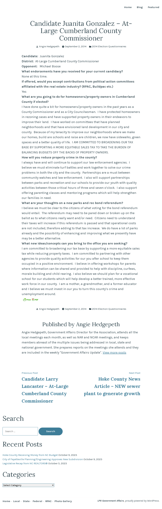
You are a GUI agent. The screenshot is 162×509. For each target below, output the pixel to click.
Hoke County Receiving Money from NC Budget (30, 455)
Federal (37, 501)
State (26, 501)
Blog (140, 7)
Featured (153, 7)
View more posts (114, 352)
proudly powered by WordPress (142, 500)
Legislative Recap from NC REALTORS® (25, 463)
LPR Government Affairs (110, 500)
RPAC (48, 501)
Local (16, 501)
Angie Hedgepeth (49, 46)
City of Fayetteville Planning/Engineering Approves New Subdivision (43, 459)
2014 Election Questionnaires (109, 46)
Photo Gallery (63, 501)
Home (128, 7)
